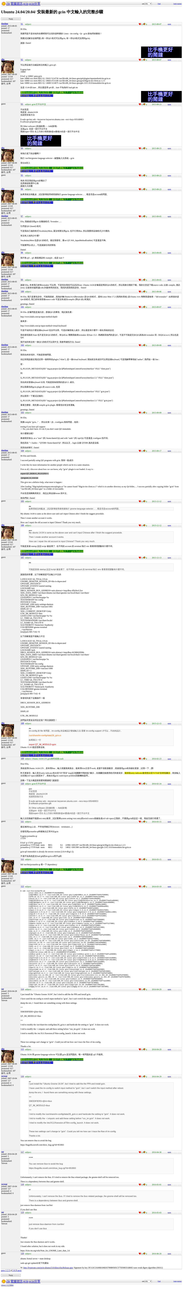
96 (22, 189)
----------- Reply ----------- (11, 19)
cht (8, 3)
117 (22, 1171)
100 (22, 291)
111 (22, 821)
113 (22, 886)
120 (22, 1273)
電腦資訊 (16, 3)
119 (22, 1232)
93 (22, 104)
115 (22, 1069)
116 (22, 1096)
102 (22, 345)
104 (22, 451)
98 (22, 252)
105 (22, 501)
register (179, 4)
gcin (25, 3)
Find (159, 4)
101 (22, 307)
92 (22, 59)
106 (22, 525)
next (19, 1290)
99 (22, 280)
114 (22, 1009)
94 (22, 148)
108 (22, 723)
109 (22, 758)
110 (22, 783)
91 (22, 24)
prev (3, 1290)
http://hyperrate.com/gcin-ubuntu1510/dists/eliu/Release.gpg (48, 1287)
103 (22, 412)
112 (22, 859)
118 (22, 1204)
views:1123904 (7, 1305)
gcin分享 (34, 3)
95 (22, 175)
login (175, 4)
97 (22, 216)
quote (169, 24)
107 (22, 557)
